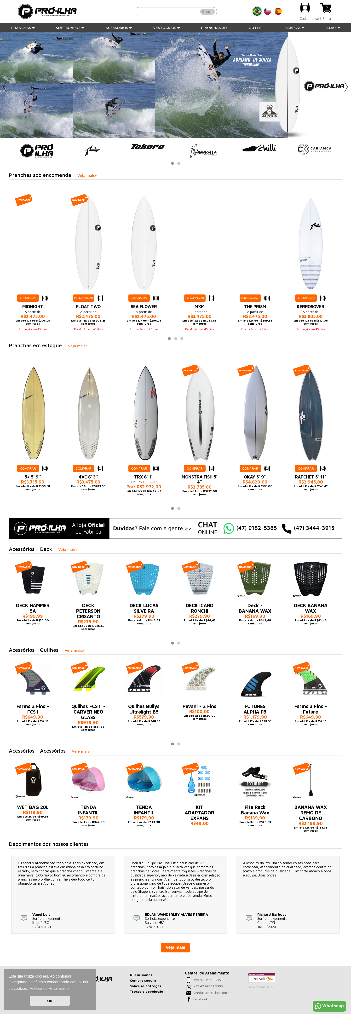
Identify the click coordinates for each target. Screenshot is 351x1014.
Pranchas (23, 27)
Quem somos (141, 975)
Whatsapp (329, 1005)
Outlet (256, 27)
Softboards (70, 27)
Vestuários (166, 27)
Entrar (327, 19)
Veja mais (175, 947)
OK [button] (49, 1001)
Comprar (28, 468)
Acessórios (118, 27)
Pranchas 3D (214, 27)
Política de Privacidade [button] (49, 988)
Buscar (207, 12)
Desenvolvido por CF (261, 986)
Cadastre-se (309, 19)
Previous (4, 87)
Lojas (332, 27)
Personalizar (28, 298)
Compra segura (143, 980)
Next (346, 87)
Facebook (200, 999)
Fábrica (295, 27)
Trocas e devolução (146, 991)
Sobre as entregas (145, 986)
